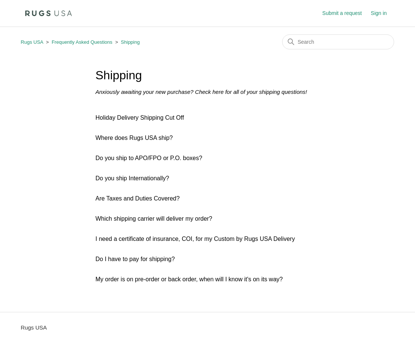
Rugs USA (32, 42)
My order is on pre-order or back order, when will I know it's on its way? (189, 279)
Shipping (130, 42)
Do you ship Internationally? (132, 178)
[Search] (338, 41)
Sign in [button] (379, 13)
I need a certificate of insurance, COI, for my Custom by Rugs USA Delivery (195, 239)
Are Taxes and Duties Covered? (138, 198)
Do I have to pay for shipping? (135, 259)
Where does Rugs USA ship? (134, 138)
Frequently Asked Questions (82, 42)
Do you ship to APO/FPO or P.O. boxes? (149, 158)
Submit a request (342, 13)
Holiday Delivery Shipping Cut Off (140, 117)
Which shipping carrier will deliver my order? (154, 218)
